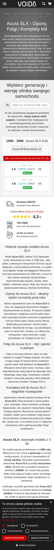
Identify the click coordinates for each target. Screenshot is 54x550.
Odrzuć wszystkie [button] (40, 538)
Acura (48, 14)
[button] (27, 545)
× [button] (51, 502)
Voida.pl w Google (34, 211)
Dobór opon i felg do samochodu (28, 14)
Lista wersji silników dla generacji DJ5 (27, 158)
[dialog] (27, 524)
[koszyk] (50, 3)
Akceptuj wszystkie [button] (14, 538)
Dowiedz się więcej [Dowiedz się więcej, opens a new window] (10, 520)
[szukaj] (44, 3)
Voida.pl (6, 14)
